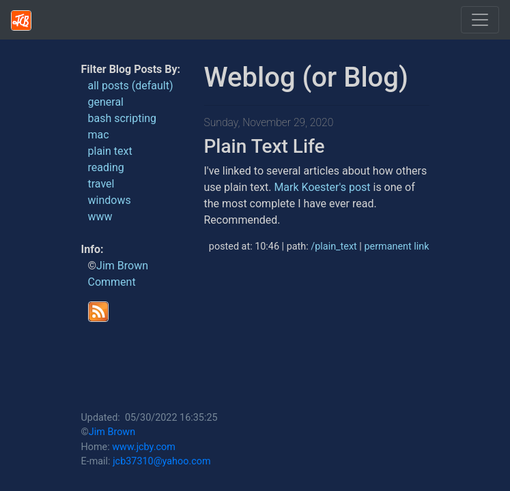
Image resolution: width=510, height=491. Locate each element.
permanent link (396, 246)
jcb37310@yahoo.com (161, 461)
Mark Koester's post (322, 187)
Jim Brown (122, 265)
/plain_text (333, 246)
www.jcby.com (143, 447)
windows (109, 200)
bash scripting (122, 118)
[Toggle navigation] (480, 19)
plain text (110, 151)
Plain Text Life (264, 146)
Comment (112, 282)
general (106, 101)
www (100, 216)
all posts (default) (130, 85)
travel (101, 183)
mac (98, 134)
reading (106, 167)
